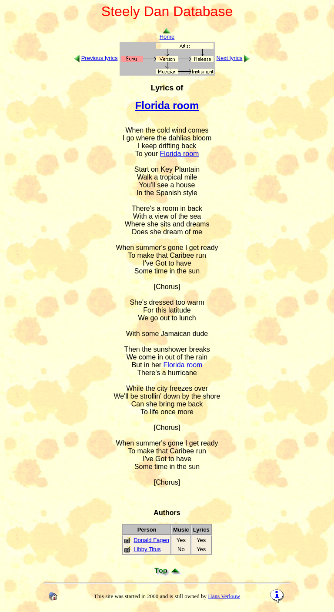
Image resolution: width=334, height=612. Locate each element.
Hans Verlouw (224, 596)
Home (167, 34)
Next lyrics (230, 58)
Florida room (167, 105)
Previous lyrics (99, 58)
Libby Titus (147, 549)
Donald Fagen (151, 540)
